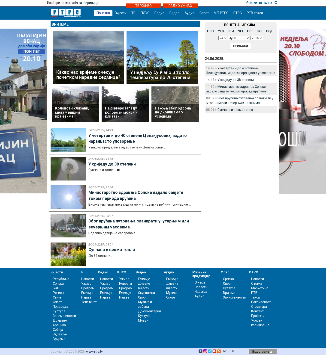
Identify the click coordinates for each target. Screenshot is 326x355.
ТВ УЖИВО (143, 6)
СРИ (230, 31)
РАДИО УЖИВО (180, 6)
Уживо (86, 283)
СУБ (259, 31)
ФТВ (235, 351)
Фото (225, 272)
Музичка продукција (201, 274)
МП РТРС (221, 13)
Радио (159, 13)
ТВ (133, 13)
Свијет (58, 297)
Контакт (257, 311)
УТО (221, 31)
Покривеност (261, 302)
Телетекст (89, 302)
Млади (143, 320)
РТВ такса (255, 13)
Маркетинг (259, 288)
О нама (200, 282)
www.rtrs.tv (94, 351)
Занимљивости (64, 316)
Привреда (60, 306)
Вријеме (60, 24)
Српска (228, 279)
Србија (58, 329)
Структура (259, 306)
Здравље (60, 334)
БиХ (56, 288)
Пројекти (258, 316)
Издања (201, 291)
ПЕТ (250, 31)
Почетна (103, 13)
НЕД (269, 31)
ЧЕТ (241, 31)
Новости (87, 279)
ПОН (210, 31)
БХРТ (226, 351)
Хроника (59, 325)
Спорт (204, 13)
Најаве (86, 297)
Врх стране (262, 351)
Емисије (87, 293)
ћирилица (91, 3)
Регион (58, 293)
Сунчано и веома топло (235, 110)
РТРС (237, 13)
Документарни (149, 311)
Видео (174, 13)
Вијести (121, 13)
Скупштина (146, 293)
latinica (77, 3)
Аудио (189, 13)
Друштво (60, 320)
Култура (59, 311)
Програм (87, 288)
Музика (172, 293)
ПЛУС (145, 13)
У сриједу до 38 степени (235, 80)
